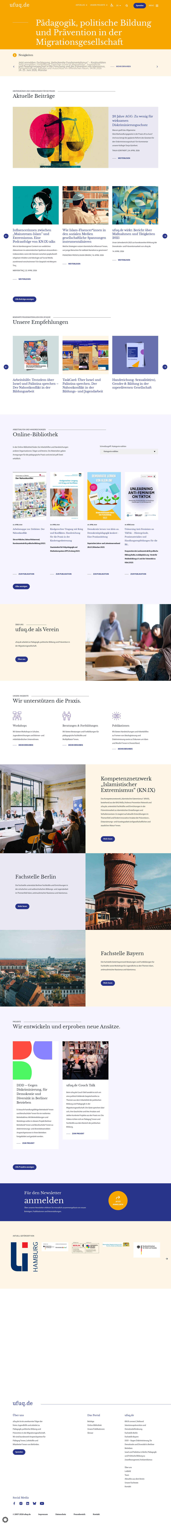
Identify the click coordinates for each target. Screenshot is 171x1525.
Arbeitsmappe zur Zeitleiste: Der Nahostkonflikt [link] (29, 531)
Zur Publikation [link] (26, 574)
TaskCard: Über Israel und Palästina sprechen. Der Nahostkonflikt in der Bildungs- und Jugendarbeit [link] (83, 385)
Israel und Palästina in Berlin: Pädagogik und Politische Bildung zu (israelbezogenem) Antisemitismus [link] (141, 1456)
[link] (19, 5)
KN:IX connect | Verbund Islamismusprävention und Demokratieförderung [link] (135, 1425)
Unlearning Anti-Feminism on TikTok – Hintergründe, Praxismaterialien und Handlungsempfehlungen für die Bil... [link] (141, 537)
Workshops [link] (20, 725)
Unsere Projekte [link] (97, 5)
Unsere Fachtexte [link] (131, 1483)
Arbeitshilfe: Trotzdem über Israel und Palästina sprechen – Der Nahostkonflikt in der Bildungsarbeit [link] (35, 385)
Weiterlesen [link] (124, 158)
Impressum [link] (43, 1514)
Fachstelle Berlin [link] (131, 1433)
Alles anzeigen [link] (21, 586)
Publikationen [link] (120, 725)
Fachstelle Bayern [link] (132, 1437)
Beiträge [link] (90, 1421)
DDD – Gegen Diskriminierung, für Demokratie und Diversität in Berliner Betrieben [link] (32, 1094)
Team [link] (127, 1475)
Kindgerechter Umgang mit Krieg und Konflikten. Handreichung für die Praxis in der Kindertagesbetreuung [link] (66, 535)
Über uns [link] (21, 659)
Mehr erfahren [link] (26, 745)
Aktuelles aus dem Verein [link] (134, 1479)
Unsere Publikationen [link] (96, 1429)
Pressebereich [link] (79, 1514)
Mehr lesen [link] (107, 839)
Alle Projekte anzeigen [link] (24, 1167)
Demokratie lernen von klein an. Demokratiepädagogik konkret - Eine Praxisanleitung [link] (103, 533)
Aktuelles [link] (80, 5)
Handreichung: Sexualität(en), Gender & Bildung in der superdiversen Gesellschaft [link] (134, 383)
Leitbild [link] (128, 1471)
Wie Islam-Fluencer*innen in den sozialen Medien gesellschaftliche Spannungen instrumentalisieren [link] (84, 235)
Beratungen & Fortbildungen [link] (80, 725)
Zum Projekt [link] (28, 1143)
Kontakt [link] (128, 1487)
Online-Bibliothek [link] (94, 1425)
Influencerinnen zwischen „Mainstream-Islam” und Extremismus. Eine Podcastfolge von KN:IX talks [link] (34, 235)
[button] (5, 1519)
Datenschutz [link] (60, 1514)
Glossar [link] (90, 1433)
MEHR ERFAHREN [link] (123, 67)
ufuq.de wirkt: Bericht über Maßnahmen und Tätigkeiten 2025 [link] (133, 234)
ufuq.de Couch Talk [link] (80, 1085)
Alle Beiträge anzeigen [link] (24, 299)
